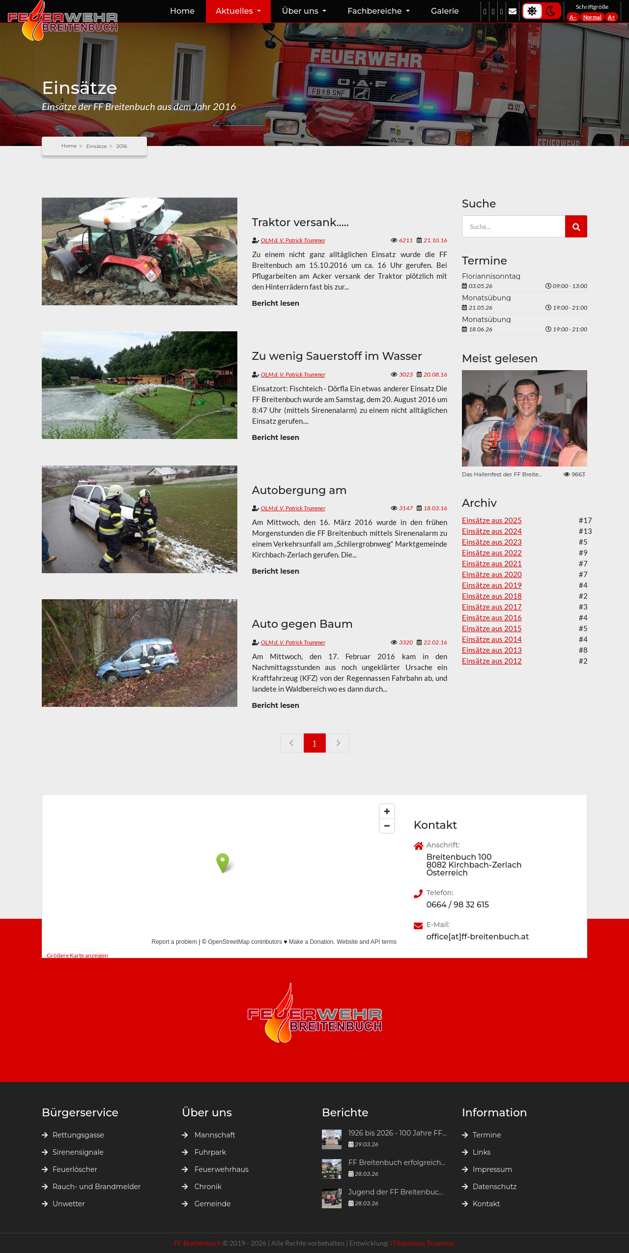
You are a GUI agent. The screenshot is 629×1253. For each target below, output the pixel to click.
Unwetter (63, 1203)
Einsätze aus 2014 (492, 639)
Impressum (487, 1169)
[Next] (338, 743)
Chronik (202, 1186)
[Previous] (291, 743)
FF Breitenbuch (198, 1243)
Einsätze (96, 146)
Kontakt (481, 1203)
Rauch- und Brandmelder (91, 1186)
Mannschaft (208, 1135)
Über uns (301, 11)
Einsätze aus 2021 (492, 563)
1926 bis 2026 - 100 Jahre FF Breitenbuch (397, 1133)
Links (476, 1152)
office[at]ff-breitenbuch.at (478, 937)
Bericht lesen (276, 303)
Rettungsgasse (73, 1135)
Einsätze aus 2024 (492, 530)
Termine (481, 1135)
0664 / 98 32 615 (458, 905)
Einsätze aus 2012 (492, 660)
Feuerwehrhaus (215, 1169)
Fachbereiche (375, 11)
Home (182, 11)
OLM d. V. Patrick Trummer (293, 240)
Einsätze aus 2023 (492, 541)
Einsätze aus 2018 (492, 595)
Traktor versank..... (300, 222)
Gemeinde (206, 1203)
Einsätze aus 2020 (492, 574)
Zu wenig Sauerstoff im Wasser (337, 356)
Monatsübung (486, 297)
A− (573, 17)
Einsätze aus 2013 (492, 649)
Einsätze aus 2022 (492, 552)
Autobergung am (299, 490)
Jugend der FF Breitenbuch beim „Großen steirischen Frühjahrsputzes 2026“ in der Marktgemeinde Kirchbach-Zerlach (397, 1192)
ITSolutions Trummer (423, 1243)
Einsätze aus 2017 (492, 606)
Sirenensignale (73, 1152)
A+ (611, 17)
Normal (592, 17)
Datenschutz (489, 1186)
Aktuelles (235, 11)
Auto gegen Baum (302, 624)
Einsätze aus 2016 (492, 617)
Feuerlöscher (69, 1169)
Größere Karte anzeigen (77, 955)
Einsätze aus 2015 (492, 628)
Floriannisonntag (491, 276)
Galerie (445, 11)
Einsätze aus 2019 (492, 585)
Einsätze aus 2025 (492, 520)
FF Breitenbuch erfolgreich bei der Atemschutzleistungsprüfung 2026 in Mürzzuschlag (397, 1163)
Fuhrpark (204, 1152)
